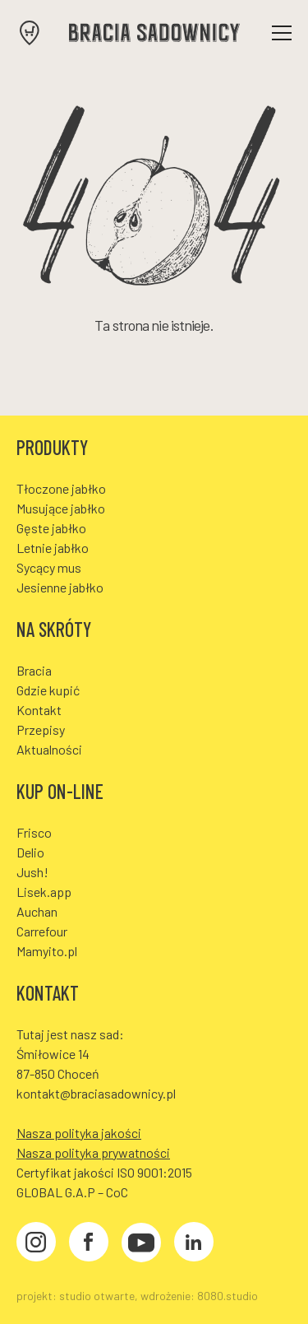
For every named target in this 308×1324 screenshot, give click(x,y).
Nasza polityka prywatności (93, 1152)
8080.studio (227, 1296)
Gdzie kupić (48, 690)
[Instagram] (36, 1244)
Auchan (36, 911)
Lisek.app (43, 891)
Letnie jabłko (52, 547)
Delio (30, 852)
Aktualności (49, 749)
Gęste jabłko (51, 528)
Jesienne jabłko (59, 587)
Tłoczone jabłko (61, 488)
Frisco (34, 832)
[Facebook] (88, 1244)
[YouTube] (141, 1244)
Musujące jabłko (60, 508)
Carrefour (41, 931)
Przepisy (40, 729)
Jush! (32, 872)
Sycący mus (48, 567)
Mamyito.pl (46, 951)
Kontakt (39, 710)
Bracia (34, 670)
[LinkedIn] (194, 1244)
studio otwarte (97, 1296)
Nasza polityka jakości (78, 1132)
